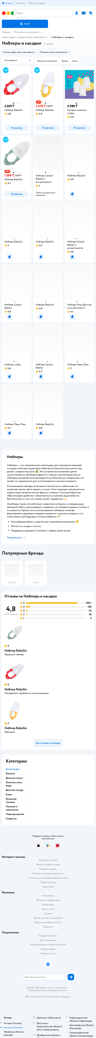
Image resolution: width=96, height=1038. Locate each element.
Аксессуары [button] (12, 769)
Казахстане (53, 996)
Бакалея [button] (10, 773)
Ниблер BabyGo (15, 651)
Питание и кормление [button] (12, 808)
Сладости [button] (11, 818)
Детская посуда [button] (14, 790)
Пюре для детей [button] (15, 814)
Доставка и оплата (48, 860)
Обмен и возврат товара (48, 864)
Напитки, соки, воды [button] (14, 784)
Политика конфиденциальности (48, 873)
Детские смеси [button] (14, 778)
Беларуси (66, 996)
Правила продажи (48, 869)
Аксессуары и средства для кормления (24, 37)
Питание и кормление (26, 32)
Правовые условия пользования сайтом (48, 990)
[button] (25, 24)
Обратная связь (48, 882)
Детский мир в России (36, 996)
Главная (6, 32)
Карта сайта (48, 886)
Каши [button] (9, 794)
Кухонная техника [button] (11, 800)
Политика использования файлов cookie (48, 878)
